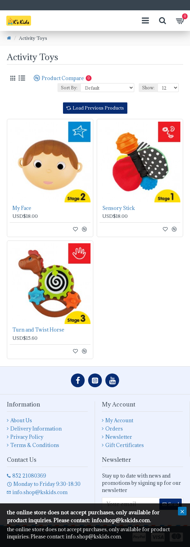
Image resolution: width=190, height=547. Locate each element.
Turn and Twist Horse (38, 330)
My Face (21, 208)
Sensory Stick (118, 208)
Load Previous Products (98, 108)
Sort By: (69, 87)
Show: (148, 87)
